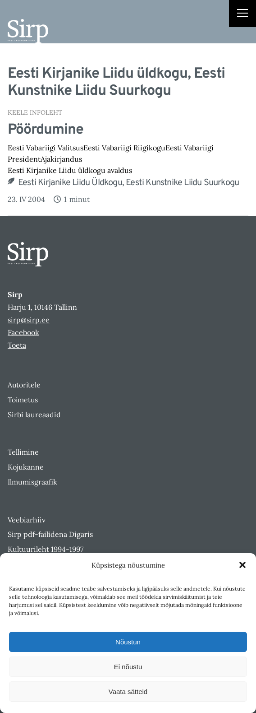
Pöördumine (45, 130)
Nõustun (128, 642)
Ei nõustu (128, 667)
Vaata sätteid (128, 691)
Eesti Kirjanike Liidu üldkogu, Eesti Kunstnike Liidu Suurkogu (128, 183)
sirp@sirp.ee (29, 319)
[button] (242, 564)
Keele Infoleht (35, 112)
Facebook (23, 332)
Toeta (17, 345)
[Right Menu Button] (242, 14)
